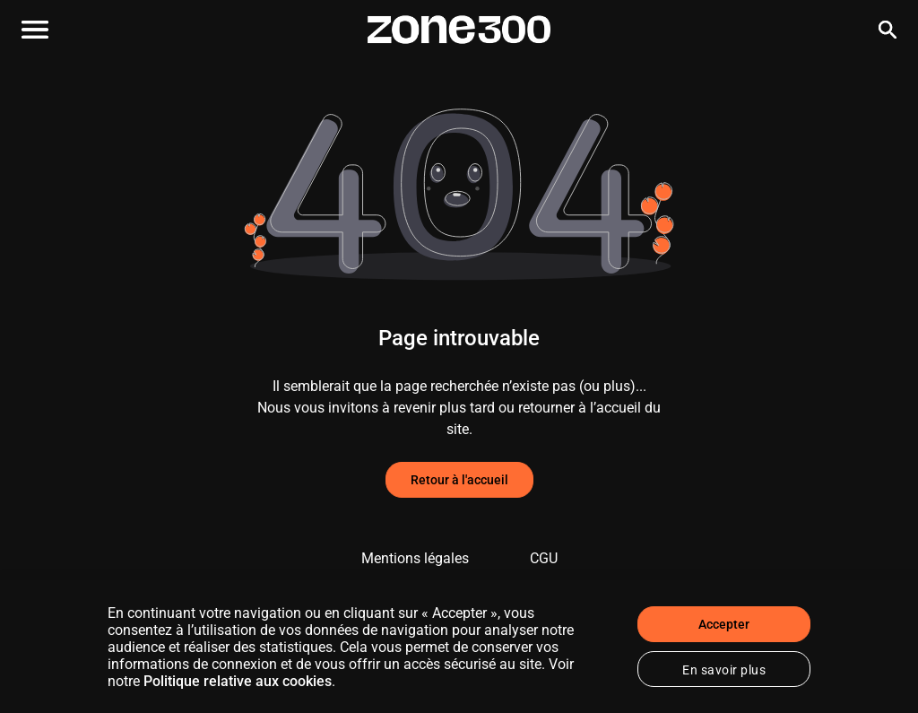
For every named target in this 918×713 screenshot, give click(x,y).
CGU (544, 558)
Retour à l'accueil (459, 480)
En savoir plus (724, 670)
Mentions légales (415, 558)
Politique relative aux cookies (237, 681)
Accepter (723, 624)
